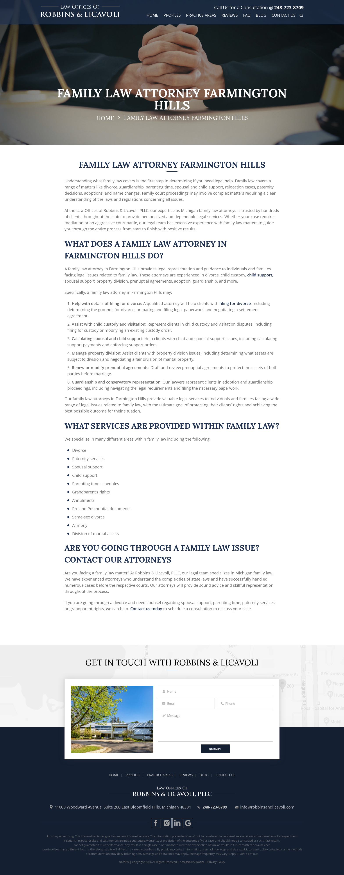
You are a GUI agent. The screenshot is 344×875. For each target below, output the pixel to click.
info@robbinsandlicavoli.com (267, 807)
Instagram (167, 823)
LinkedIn (177, 823)
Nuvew (124, 862)
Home (152, 15)
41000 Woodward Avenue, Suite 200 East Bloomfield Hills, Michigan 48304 (123, 807)
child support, (260, 275)
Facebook (156, 823)
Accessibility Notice (192, 862)
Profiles (172, 15)
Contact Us (284, 15)
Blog (261, 15)
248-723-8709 (288, 7)
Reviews (230, 15)
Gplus (188, 823)
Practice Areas (201, 15)
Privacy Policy (216, 862)
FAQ (247, 15)
